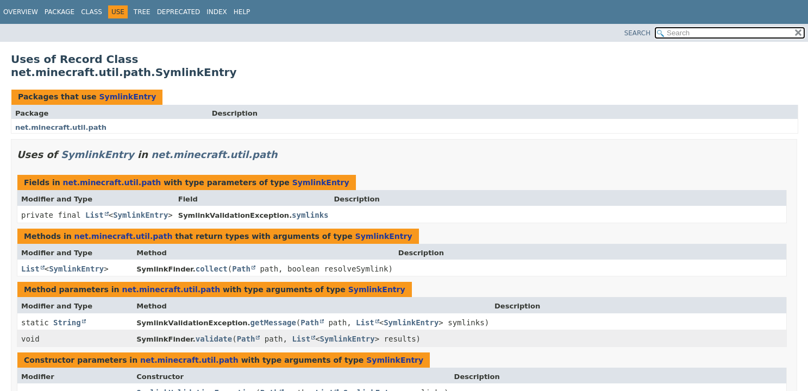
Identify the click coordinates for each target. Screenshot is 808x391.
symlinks (310, 215)
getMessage (273, 322)
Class (91, 12)
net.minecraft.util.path (61, 127)
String (67, 322)
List (94, 215)
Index (216, 12)
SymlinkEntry (127, 96)
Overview (20, 12)
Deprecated (179, 12)
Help (242, 12)
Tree (142, 12)
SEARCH (637, 33)
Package (59, 12)
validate (214, 339)
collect (212, 268)
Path (241, 268)
